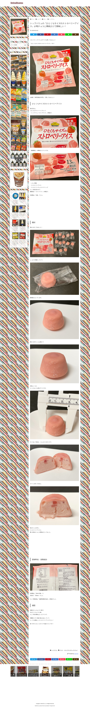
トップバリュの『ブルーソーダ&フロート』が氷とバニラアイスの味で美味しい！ (15, 202)
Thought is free (52, 705)
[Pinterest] (47, 34)
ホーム (32, 19)
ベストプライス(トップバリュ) (70, 650)
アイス (61, 650)
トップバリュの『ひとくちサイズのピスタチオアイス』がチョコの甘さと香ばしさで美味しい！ (15, 242)
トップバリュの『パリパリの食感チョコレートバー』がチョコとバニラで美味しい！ (15, 229)
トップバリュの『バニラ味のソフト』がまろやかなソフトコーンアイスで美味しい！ (22, 229)
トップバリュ (51, 19)
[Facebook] (40, 34)
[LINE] (68, 34)
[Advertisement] (45, 11)
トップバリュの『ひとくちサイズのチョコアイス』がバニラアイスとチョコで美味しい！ (22, 242)
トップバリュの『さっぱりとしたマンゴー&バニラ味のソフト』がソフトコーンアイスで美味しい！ (15, 215)
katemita (76, 653)
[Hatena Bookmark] (54, 34)
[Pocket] (61, 34)
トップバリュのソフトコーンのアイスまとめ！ (22, 201)
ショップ (38, 19)
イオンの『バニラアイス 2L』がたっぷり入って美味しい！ (22, 214)
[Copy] (75, 34)
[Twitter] (33, 34)
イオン (44, 19)
